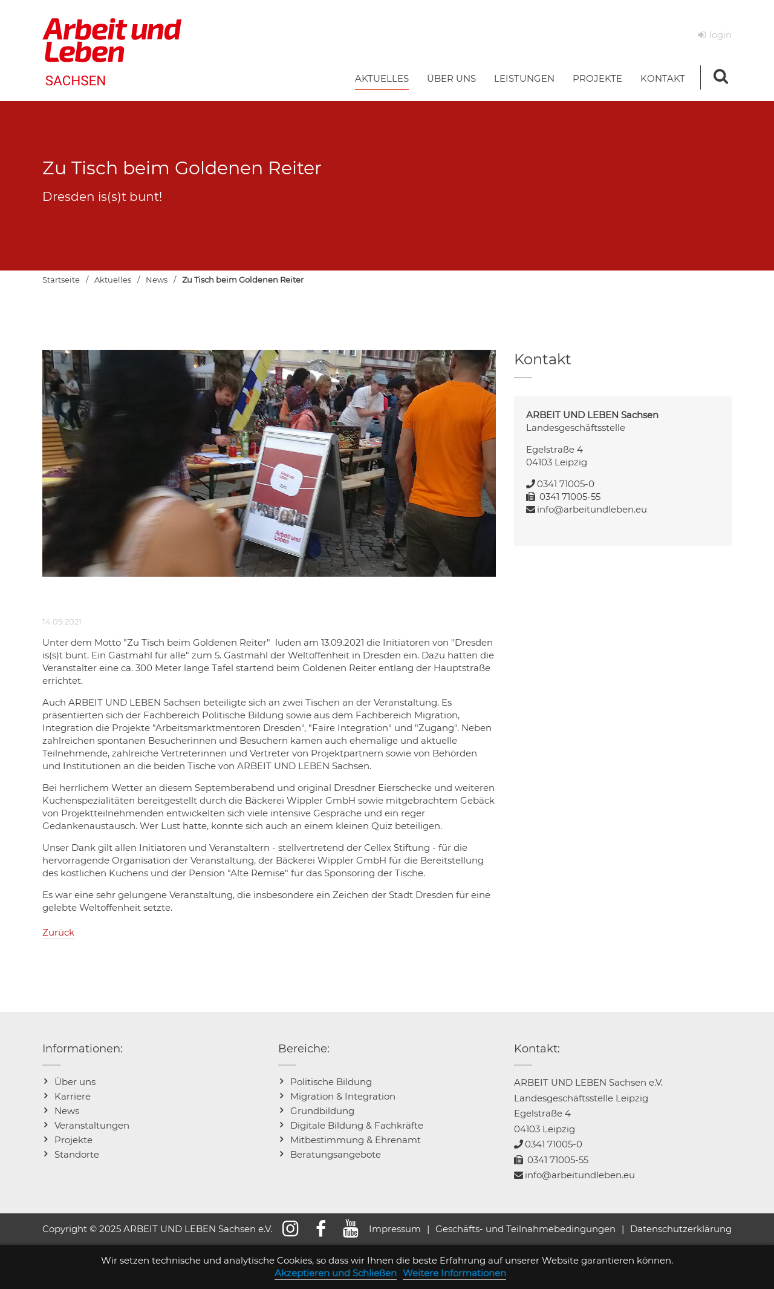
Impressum (395, 1229)
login (720, 35)
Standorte (76, 1154)
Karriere (72, 1096)
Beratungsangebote (335, 1154)
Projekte (73, 1140)
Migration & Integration (342, 1096)
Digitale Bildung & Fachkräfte (356, 1125)
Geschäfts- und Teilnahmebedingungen (525, 1229)
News (156, 279)
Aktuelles (112, 279)
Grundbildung (322, 1111)
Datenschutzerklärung (681, 1229)
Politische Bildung (331, 1081)
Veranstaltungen (91, 1125)
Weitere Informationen (454, 1273)
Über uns (75, 1081)
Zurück (58, 932)
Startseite (61, 279)
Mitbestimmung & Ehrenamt (355, 1140)
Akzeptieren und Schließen (336, 1273)
